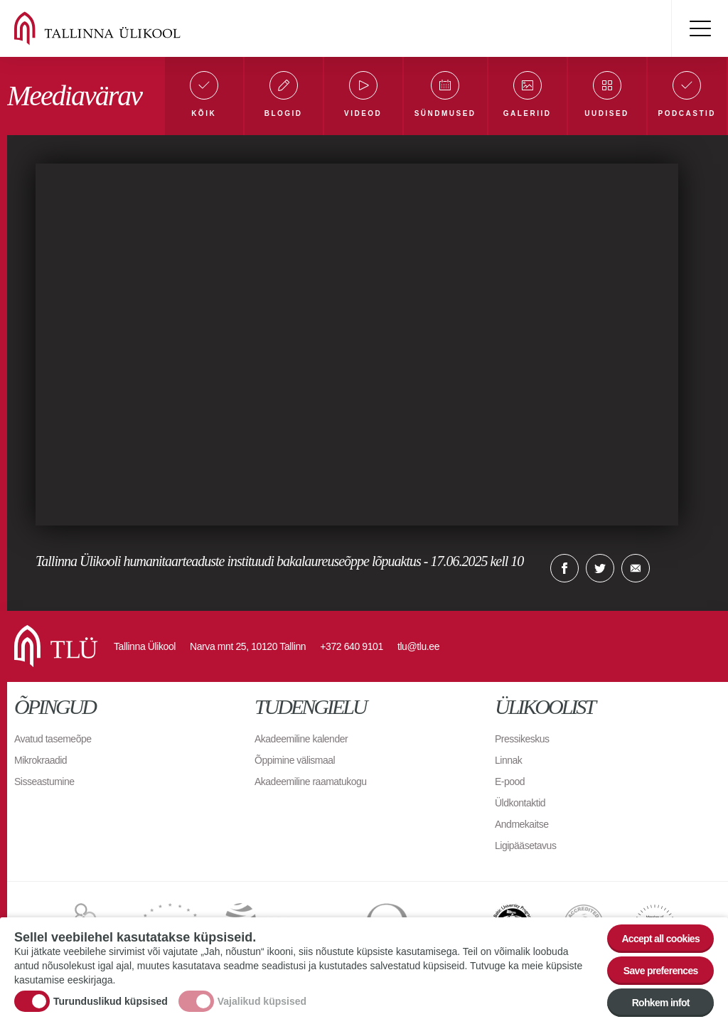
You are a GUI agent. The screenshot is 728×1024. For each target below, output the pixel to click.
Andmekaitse (521, 824)
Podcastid (687, 113)
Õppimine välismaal (295, 760)
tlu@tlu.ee (418, 646)
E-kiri (635, 568)
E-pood (510, 781)
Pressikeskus (522, 739)
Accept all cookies (660, 938)
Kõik (203, 113)
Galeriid (527, 113)
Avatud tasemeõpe (53, 739)
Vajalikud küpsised (262, 1001)
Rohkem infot (661, 1002)
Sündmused (445, 113)
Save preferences (660, 970)
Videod (363, 113)
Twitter (600, 568)
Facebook (564, 568)
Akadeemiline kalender (301, 739)
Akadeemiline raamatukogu (311, 781)
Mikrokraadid (40, 760)
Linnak (508, 760)
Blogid (283, 113)
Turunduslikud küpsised (110, 1001)
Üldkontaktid (520, 803)
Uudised (606, 113)
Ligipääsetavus (525, 845)
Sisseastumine (44, 781)
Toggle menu (699, 28)
